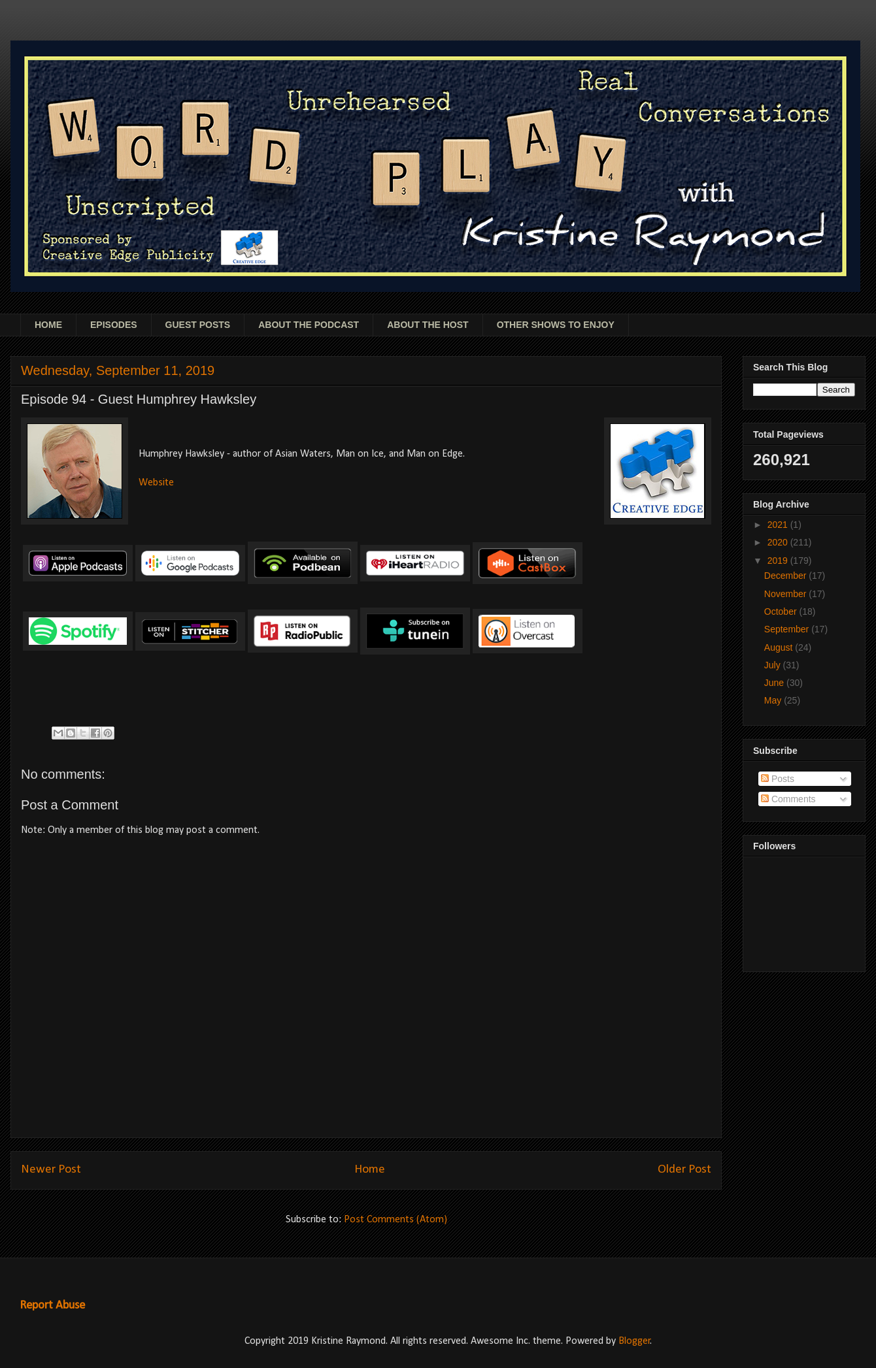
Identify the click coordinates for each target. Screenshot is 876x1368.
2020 (778, 542)
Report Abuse (52, 1305)
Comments (788, 799)
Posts (777, 779)
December (786, 575)
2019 (778, 560)
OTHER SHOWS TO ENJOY (556, 324)
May (774, 700)
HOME (48, 324)
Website (156, 483)
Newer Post (51, 1170)
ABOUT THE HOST (427, 324)
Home (369, 1170)
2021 (778, 524)
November (786, 594)
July (773, 665)
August (779, 647)
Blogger (634, 1341)
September (787, 629)
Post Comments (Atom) (395, 1219)
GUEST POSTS (198, 324)
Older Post (684, 1170)
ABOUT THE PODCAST (308, 324)
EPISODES (113, 324)
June (775, 682)
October (782, 611)
